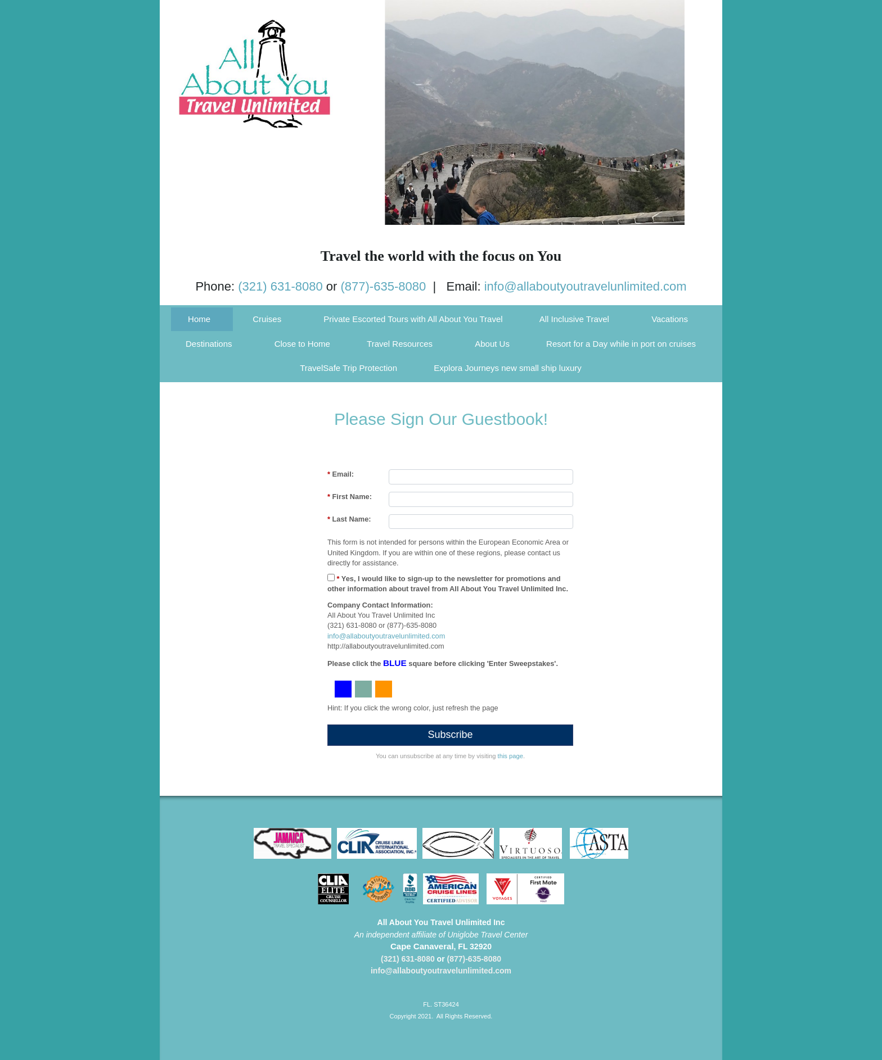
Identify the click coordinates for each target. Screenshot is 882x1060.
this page (510, 756)
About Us (492, 343)
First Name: (349, 496)
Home (199, 319)
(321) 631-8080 (280, 286)
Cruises (267, 319)
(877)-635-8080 (383, 286)
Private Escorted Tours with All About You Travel (412, 319)
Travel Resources (400, 343)
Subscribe (450, 734)
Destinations (209, 343)
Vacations (669, 319)
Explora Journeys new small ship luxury (508, 368)
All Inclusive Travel (574, 319)
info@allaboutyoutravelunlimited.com (585, 286)
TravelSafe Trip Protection (348, 368)
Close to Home (302, 343)
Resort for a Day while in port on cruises (621, 343)
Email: (340, 474)
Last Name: (349, 519)
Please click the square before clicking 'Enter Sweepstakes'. (442, 663)
